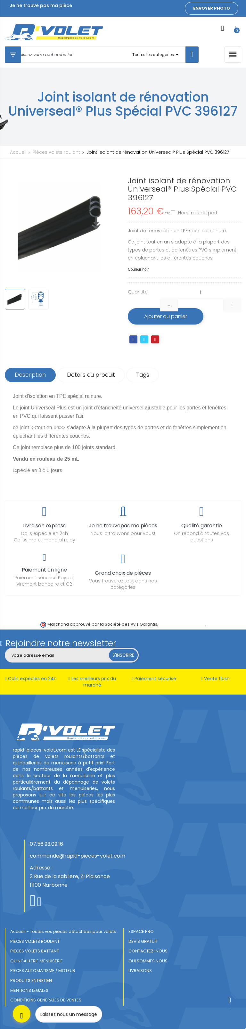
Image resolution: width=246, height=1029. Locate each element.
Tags (142, 375)
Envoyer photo (211, 8)
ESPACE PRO (141, 931)
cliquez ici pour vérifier (182, 624)
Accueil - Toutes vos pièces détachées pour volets (63, 931)
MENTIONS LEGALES (29, 990)
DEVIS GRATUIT (143, 941)
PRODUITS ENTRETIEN (31, 980)
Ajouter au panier (165, 316)
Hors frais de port (197, 213)
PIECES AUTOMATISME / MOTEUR (42, 971)
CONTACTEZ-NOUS (148, 951)
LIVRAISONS (140, 971)
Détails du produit (91, 375)
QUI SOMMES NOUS (148, 961)
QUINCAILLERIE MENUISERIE (36, 961)
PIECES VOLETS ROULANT (35, 941)
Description (30, 375)
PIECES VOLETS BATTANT (34, 951)
